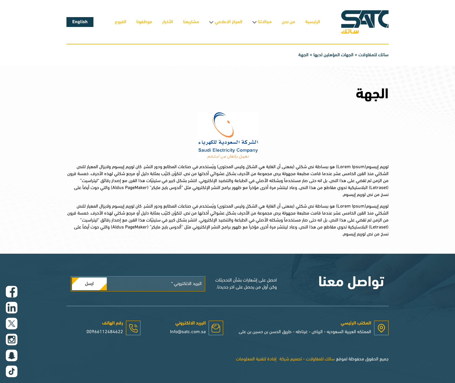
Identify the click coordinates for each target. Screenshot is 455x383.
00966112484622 (104, 332)
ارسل (89, 284)
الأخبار (167, 22)
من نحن (288, 22)
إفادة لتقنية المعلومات (256, 359)
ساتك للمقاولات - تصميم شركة (307, 359)
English (80, 22)
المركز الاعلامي (228, 22)
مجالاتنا (265, 22)
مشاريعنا (191, 22)
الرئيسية (312, 22)
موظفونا (144, 22)
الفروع (120, 22)
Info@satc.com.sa (188, 332)
